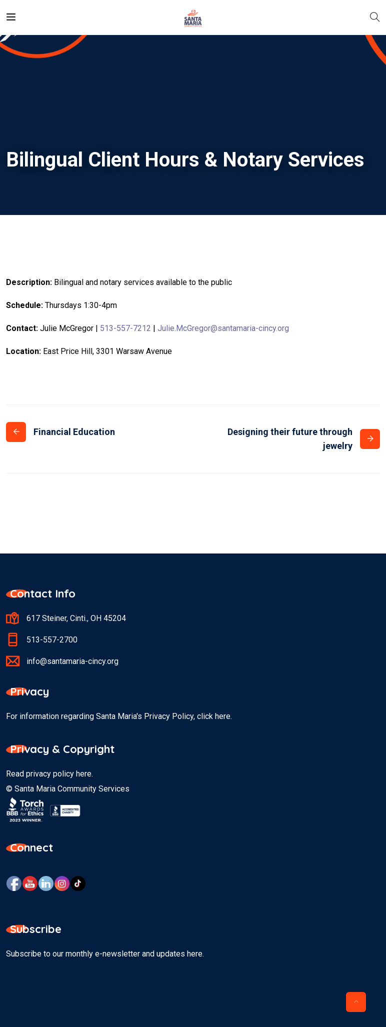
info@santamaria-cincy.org (72, 661)
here (84, 773)
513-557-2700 (52, 639)
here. (223, 716)
